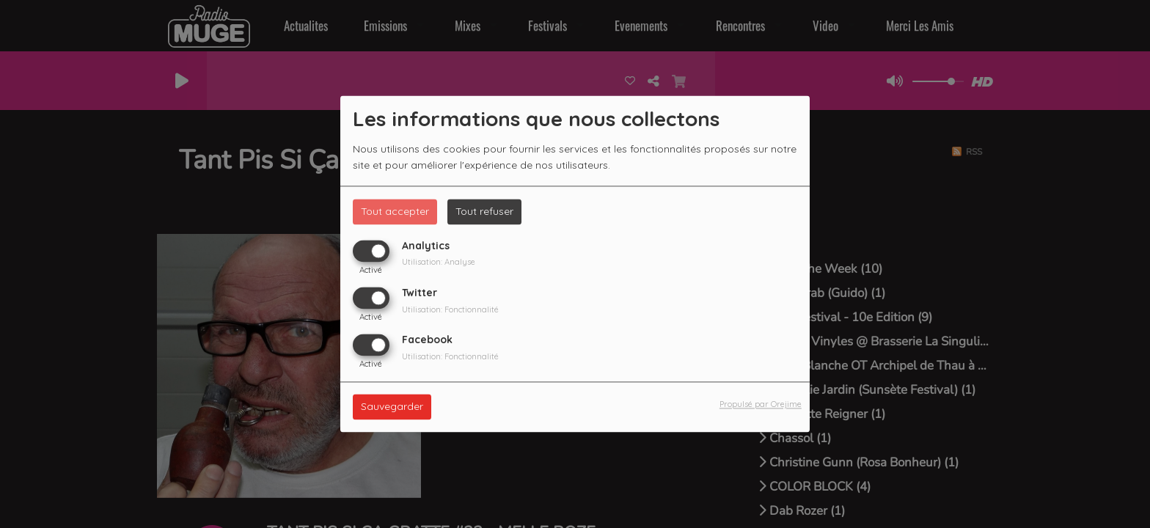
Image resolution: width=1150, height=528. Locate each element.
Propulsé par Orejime (760, 405)
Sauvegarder (392, 407)
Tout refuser (484, 211)
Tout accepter (395, 211)
